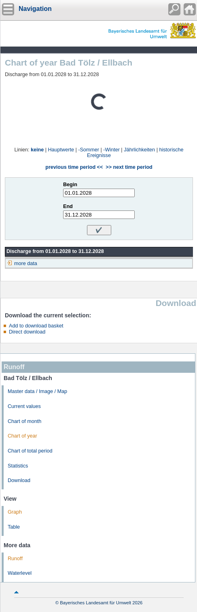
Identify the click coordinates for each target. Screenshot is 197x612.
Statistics (18, 466)
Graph (15, 512)
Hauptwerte (61, 150)
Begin (70, 184)
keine (37, 150)
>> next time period (129, 167)
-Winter (111, 150)
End (68, 206)
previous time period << (74, 167)
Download (19, 480)
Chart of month (24, 421)
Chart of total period (30, 451)
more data (25, 263)
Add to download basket (36, 326)
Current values (24, 406)
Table (14, 527)
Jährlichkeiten (139, 150)
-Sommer (88, 150)
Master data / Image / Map (37, 391)
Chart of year (22, 436)
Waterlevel (20, 573)
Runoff (15, 558)
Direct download (27, 332)
